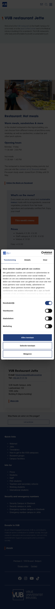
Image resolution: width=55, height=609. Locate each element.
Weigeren (27, 354)
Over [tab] (45, 260)
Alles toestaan (27, 337)
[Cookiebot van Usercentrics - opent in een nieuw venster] (41, 253)
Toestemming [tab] (10, 260)
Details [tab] (27, 260)
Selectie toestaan (27, 346)
